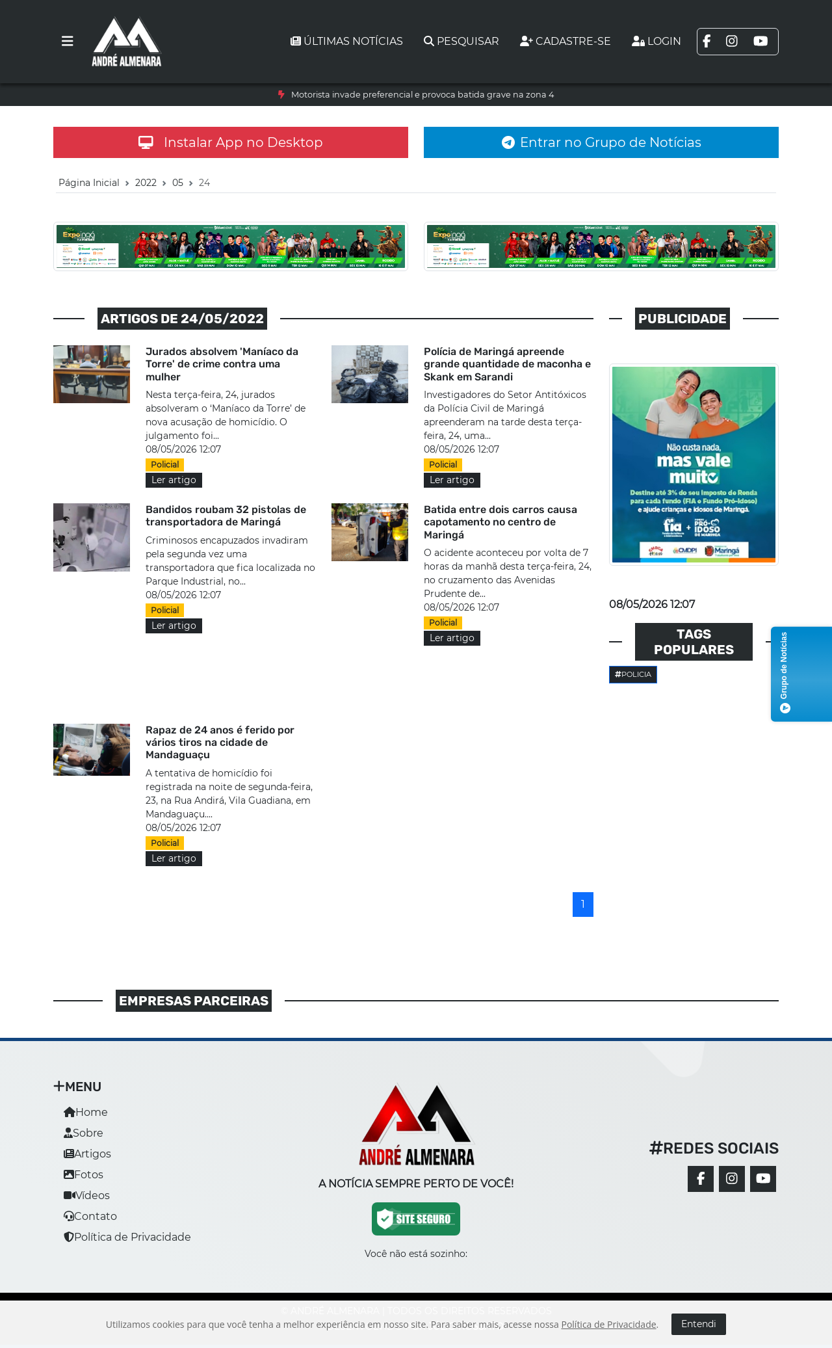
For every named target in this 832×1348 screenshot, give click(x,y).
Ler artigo (173, 480)
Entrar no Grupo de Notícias (601, 142)
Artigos (87, 1154)
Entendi (698, 1324)
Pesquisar (461, 41)
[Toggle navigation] (67, 41)
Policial (165, 464)
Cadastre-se (565, 41)
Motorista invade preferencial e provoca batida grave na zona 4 (422, 94)
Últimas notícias (347, 41)
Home (86, 1112)
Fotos (83, 1175)
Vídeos (87, 1195)
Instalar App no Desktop (230, 142)
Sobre (83, 1133)
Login (656, 41)
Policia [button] (633, 674)
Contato (90, 1216)
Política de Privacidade (127, 1237)
